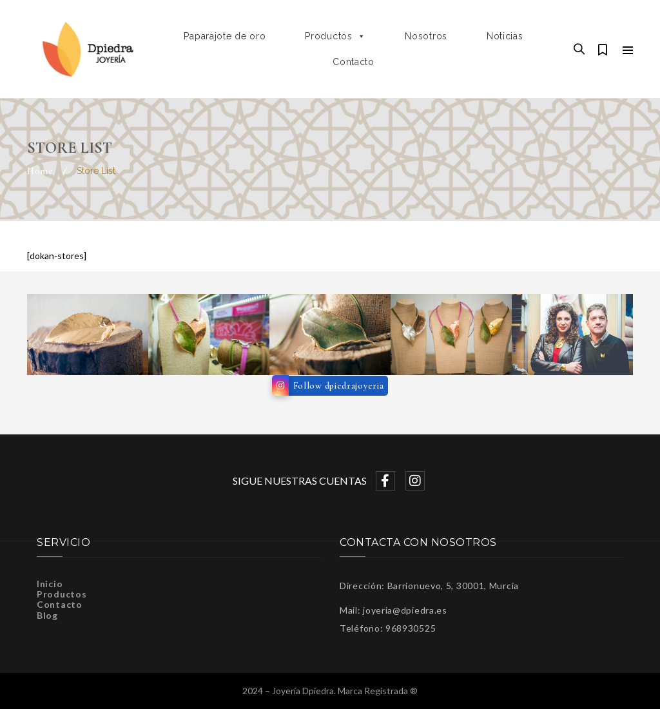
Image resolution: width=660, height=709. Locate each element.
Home (40, 171)
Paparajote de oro (225, 36)
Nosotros (426, 36)
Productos (335, 36)
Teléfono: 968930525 (388, 628)
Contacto (353, 62)
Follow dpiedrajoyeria (338, 385)
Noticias (505, 36)
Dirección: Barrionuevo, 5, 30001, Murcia (429, 585)
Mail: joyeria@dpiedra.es (393, 610)
